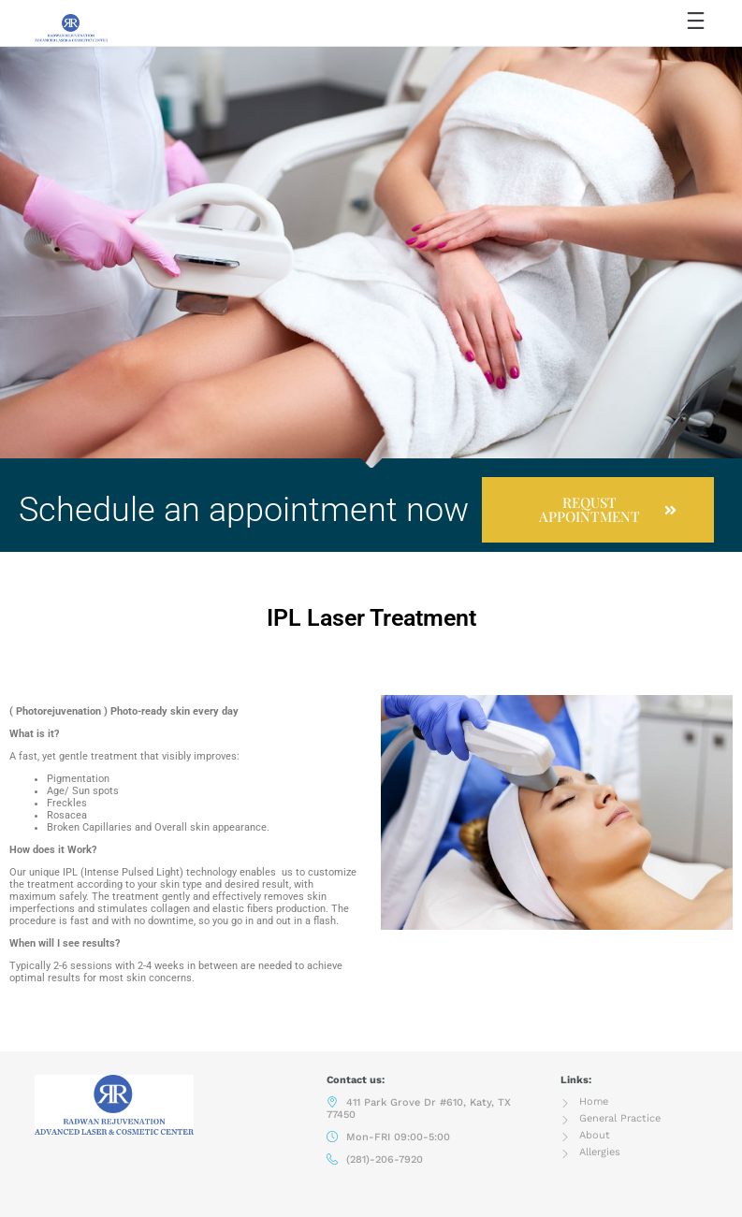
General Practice (620, 1118)
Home (593, 1101)
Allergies (599, 1152)
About (594, 1135)
